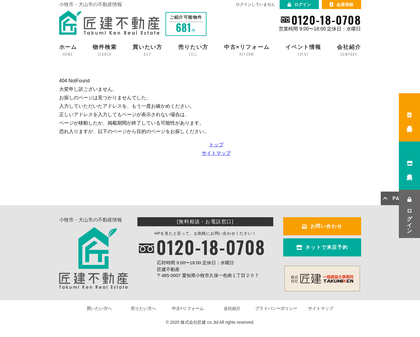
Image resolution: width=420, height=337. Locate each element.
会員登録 (341, 4)
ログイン (299, 4)
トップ (216, 144)
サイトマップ (216, 153)
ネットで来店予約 (322, 247)
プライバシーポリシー (276, 308)
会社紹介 (232, 308)
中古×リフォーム (188, 308)
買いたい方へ (99, 308)
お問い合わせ (322, 226)
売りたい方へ (143, 308)
